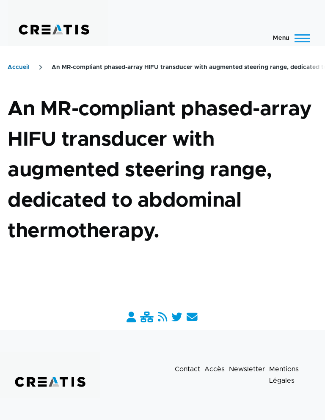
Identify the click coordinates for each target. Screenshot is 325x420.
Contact (187, 369)
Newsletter (247, 369)
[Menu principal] (288, 38)
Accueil (19, 67)
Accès (214, 369)
